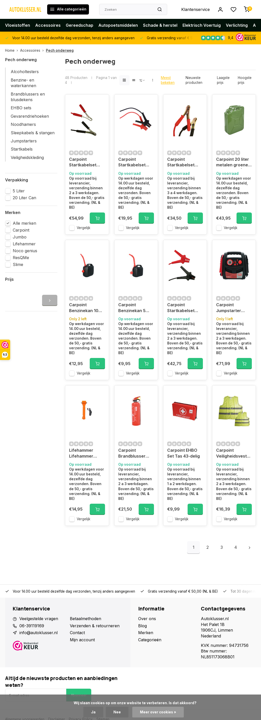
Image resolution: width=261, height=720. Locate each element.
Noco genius (25, 250)
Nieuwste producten (194, 80)
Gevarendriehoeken (30, 116)
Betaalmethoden (85, 618)
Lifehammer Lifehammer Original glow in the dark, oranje (85, 454)
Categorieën (149, 639)
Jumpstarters (24, 140)
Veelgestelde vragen (38, 618)
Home (12, 50)
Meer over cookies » (158, 712)
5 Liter (19, 190)
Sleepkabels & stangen (33, 132)
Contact (77, 632)
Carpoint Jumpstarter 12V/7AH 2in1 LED (233, 308)
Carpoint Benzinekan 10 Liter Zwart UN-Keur (84, 308)
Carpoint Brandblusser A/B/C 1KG (132, 454)
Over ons (147, 618)
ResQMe (21, 257)
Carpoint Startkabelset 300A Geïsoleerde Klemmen (132, 163)
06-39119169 (31, 625)
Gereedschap (79, 25)
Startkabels (22, 149)
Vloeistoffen (17, 25)
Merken (145, 632)
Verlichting (237, 25)
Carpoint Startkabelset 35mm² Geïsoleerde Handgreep (82, 163)
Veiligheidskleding (27, 157)
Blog (142, 625)
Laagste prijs (223, 80)
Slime (18, 264)
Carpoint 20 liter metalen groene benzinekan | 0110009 (232, 163)
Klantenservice (195, 9)
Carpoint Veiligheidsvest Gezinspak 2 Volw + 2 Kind (234, 454)
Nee (117, 712)
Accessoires (48, 25)
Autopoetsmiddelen (118, 25)
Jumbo (20, 236)
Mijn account (82, 639)
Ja (93, 712)
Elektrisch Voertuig (201, 25)
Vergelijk (83, 228)
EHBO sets (21, 107)
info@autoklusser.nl (38, 632)
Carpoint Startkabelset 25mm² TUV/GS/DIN (180, 308)
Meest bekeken (168, 80)
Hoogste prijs (245, 80)
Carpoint (21, 230)
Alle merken (24, 223)
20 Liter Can (24, 197)
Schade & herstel (160, 25)
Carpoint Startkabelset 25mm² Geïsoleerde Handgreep (180, 163)
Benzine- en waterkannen (23, 82)
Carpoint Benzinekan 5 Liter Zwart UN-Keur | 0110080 (133, 308)
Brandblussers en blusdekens (28, 96)
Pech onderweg (60, 50)
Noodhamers (23, 124)
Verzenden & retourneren (95, 625)
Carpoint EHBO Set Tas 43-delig (183, 453)
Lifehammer (24, 243)
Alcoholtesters (25, 71)
